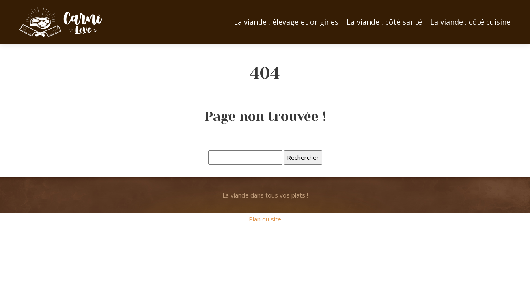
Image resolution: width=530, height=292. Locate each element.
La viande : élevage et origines (286, 22)
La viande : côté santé (384, 22)
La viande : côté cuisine (470, 22)
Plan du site (265, 219)
